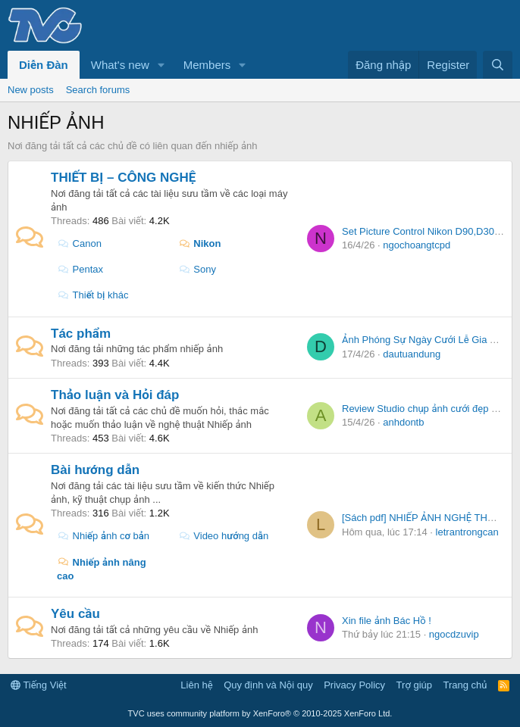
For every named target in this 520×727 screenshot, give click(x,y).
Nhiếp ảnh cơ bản (103, 535)
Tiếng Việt (39, 685)
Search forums (98, 89)
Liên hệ (196, 685)
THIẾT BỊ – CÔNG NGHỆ (123, 177)
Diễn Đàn (43, 64)
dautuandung (411, 354)
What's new (120, 64)
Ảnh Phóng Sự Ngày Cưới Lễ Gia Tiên (425, 339)
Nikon (199, 243)
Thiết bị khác (92, 295)
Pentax (80, 269)
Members (207, 64)
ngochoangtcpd (416, 245)
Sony (197, 269)
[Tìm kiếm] (497, 65)
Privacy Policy (354, 685)
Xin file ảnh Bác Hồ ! (386, 620)
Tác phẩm (81, 333)
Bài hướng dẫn (95, 470)
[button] (161, 65)
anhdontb (403, 422)
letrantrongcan (467, 532)
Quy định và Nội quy (268, 685)
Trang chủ (465, 685)
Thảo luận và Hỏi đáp (115, 395)
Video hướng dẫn (223, 535)
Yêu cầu (75, 614)
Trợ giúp (414, 685)
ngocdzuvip (454, 634)
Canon (79, 243)
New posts (31, 89)
